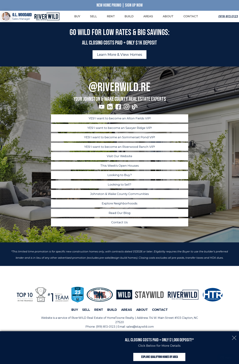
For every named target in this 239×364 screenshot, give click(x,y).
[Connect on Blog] (135, 109)
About (142, 314)
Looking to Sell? (119, 188)
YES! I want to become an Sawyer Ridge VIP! (119, 131)
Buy (74, 314)
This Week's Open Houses (119, 169)
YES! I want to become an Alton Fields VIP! (119, 121)
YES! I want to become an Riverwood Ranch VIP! (119, 150)
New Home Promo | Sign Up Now (120, 5)
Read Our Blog (119, 217)
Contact (160, 314)
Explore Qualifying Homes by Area (159, 353)
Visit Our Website (119, 159)
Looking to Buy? (119, 179)
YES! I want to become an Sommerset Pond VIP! (119, 140)
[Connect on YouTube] (101, 109)
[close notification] (234, 330)
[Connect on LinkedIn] (110, 109)
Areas (126, 314)
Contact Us (119, 227)
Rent (98, 314)
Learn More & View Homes (119, 58)
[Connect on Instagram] (126, 109)
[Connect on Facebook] (118, 109)
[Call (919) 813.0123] (227, 18)
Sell (86, 314)
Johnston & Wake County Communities (119, 198)
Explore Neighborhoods (119, 207)
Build (112, 314)
